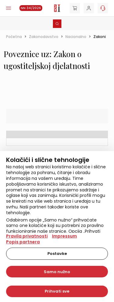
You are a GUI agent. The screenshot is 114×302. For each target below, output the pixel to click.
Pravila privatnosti (27, 236)
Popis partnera (23, 242)
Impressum (64, 236)
